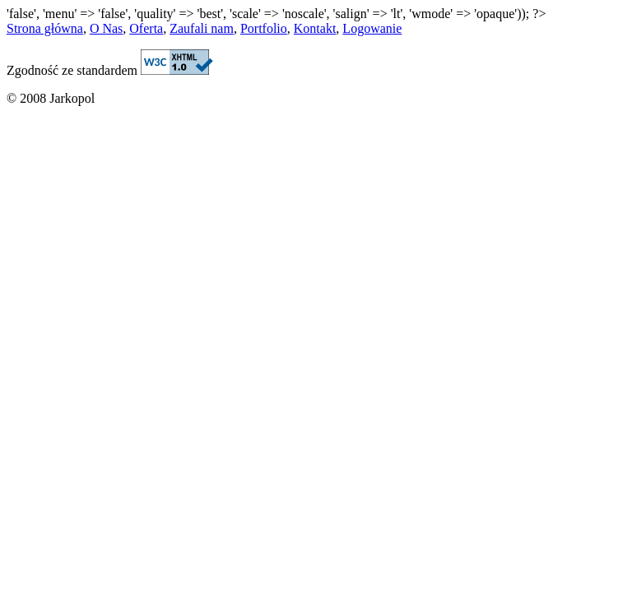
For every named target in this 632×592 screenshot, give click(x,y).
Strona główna (45, 28)
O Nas (106, 28)
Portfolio (263, 28)
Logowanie (372, 28)
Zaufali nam (202, 28)
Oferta (146, 28)
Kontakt (315, 28)
